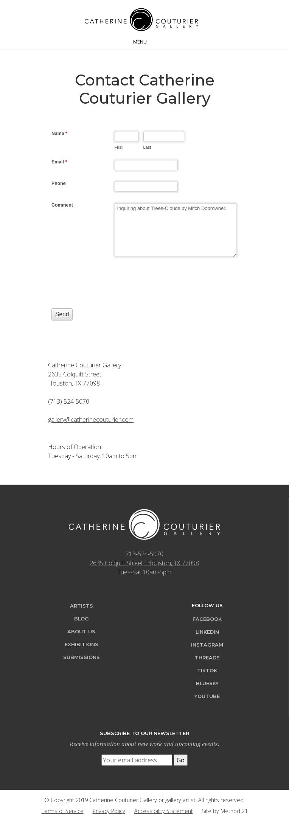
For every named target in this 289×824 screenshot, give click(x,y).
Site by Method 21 (225, 811)
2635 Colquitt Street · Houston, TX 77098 (144, 563)
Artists (81, 606)
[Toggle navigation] (144, 40)
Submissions (81, 657)
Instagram (207, 645)
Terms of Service (63, 811)
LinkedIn (207, 632)
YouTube (207, 696)
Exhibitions (81, 644)
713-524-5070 (144, 554)
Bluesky (207, 683)
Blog (81, 619)
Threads (207, 658)
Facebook (207, 619)
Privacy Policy (109, 811)
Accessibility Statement (163, 811)
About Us (81, 631)
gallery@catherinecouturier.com (91, 419)
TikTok (207, 670)
